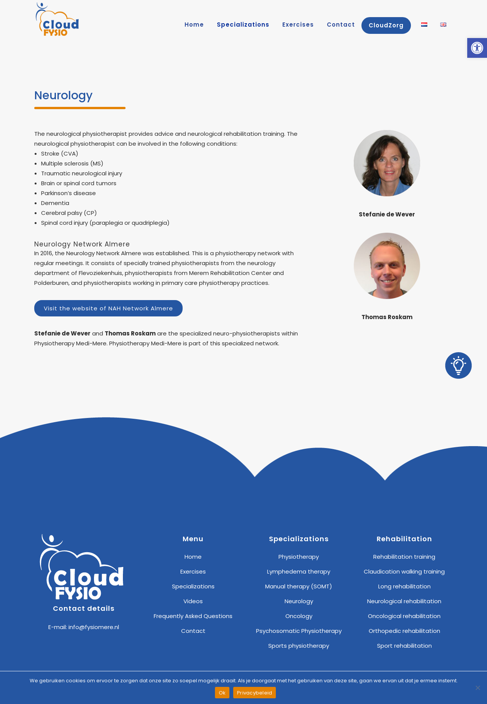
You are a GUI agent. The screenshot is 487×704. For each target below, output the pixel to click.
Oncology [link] (298, 616)
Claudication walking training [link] (404, 571)
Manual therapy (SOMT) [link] (298, 586)
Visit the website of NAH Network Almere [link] (108, 308)
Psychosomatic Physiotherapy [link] (299, 631)
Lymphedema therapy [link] (298, 571)
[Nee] (477, 687)
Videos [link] (193, 601)
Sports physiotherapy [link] (298, 646)
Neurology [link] (299, 601)
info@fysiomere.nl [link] (93, 627)
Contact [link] (193, 631)
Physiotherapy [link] (299, 557)
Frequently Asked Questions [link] (193, 616)
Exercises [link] (193, 571)
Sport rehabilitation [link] (404, 646)
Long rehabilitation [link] (404, 586)
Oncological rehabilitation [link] (404, 616)
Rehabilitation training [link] (404, 557)
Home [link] (193, 557)
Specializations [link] (193, 586)
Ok (222, 692)
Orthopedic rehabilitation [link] (404, 631)
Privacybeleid (254, 692)
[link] (477, 48)
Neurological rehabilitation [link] (404, 601)
